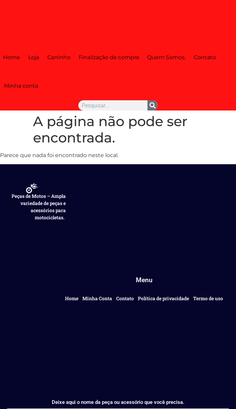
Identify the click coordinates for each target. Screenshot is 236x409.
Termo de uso (208, 298)
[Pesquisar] (152, 105)
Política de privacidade (163, 298)
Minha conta (21, 86)
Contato (205, 57)
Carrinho (58, 57)
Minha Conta (97, 298)
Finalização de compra (109, 57)
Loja (33, 57)
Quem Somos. (166, 57)
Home (11, 57)
